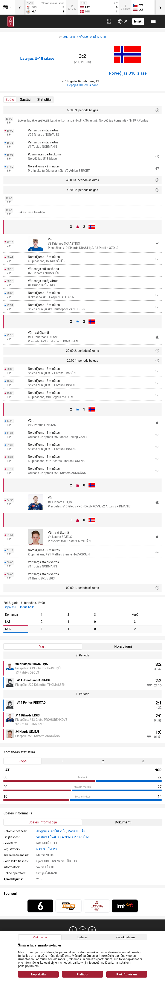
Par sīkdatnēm (125, 937)
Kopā (23, 761)
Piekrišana (40, 937)
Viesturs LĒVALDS (48, 837)
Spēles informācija (43, 822)
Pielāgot (82, 974)
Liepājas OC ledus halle (82, 85)
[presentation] (19, 7)
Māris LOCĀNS (77, 831)
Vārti (42, 646)
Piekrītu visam (126, 974)
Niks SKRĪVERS (46, 849)
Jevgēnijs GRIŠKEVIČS (51, 831)
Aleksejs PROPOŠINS (76, 837)
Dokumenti (123, 822)
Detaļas (82, 937)
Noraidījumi (123, 646)
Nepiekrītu (38, 974)
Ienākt (138, 21)
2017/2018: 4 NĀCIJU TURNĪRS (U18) (84, 36)
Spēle (10, 100)
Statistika (44, 100)
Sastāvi (25, 100)
